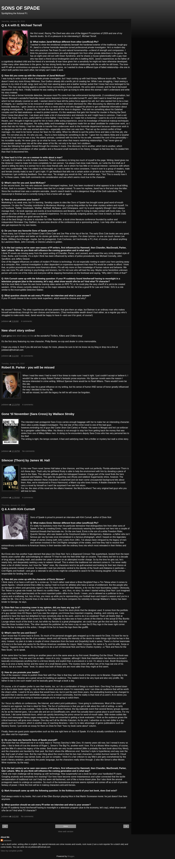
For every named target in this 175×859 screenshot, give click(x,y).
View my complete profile (12, 851)
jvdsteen (7, 840)
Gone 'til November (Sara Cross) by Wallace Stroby (38, 414)
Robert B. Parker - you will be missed (28, 367)
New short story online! (18, 330)
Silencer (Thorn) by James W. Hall (26, 460)
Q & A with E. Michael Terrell (22, 25)
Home (65, 826)
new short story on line (23, 336)
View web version (65, 831)
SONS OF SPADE (20, 8)
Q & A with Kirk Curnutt (18, 509)
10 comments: (27, 356)
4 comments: (26, 321)
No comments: (28, 451)
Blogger (71, 856)
